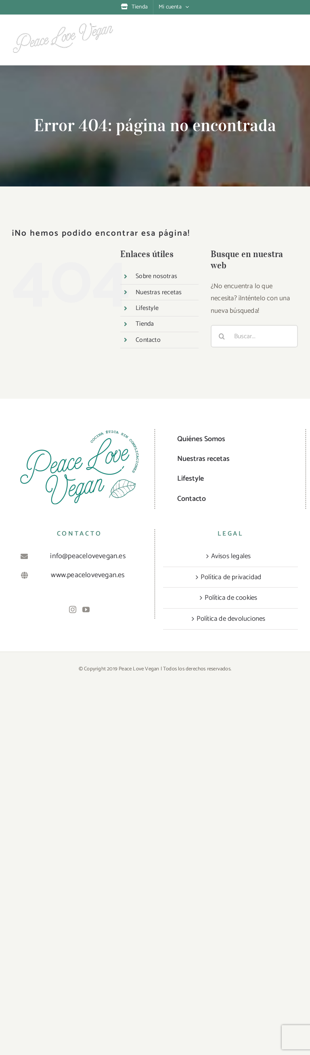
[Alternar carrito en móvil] (261, 32)
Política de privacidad (231, 577)
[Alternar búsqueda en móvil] (277, 32)
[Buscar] (222, 336)
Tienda (145, 323)
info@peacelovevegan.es (88, 556)
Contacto (148, 340)
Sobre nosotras (156, 276)
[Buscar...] (254, 336)
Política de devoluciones (231, 618)
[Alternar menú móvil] (293, 32)
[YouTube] (86, 609)
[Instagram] (72, 609)
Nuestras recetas (159, 292)
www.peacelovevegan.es (88, 575)
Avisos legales (231, 556)
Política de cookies (231, 597)
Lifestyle (147, 308)
